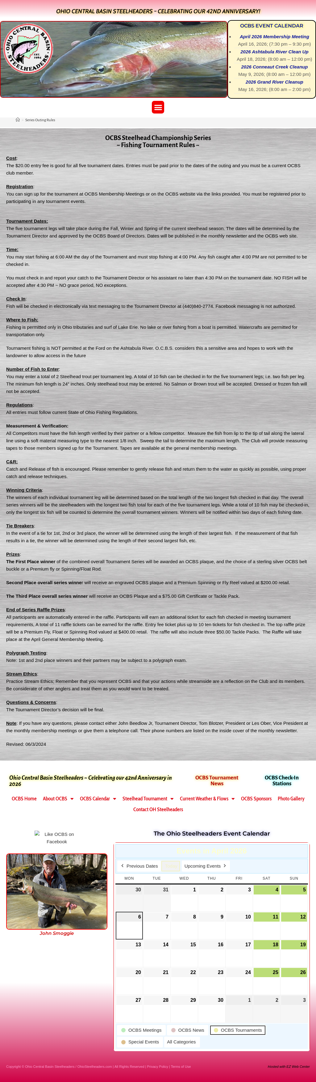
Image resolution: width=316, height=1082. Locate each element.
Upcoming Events (206, 866)
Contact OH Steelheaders (158, 809)
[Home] (18, 120)
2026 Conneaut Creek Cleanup (274, 66)
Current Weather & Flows (207, 798)
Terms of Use (181, 1066)
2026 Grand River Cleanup (274, 82)
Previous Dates (139, 866)
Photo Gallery (291, 798)
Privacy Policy (157, 1066)
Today (171, 865)
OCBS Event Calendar (271, 26)
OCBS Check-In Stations (282, 781)
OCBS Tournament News (216, 781)
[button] (158, 107)
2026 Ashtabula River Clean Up (275, 51)
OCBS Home (24, 798)
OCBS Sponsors (256, 798)
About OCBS (58, 798)
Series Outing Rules (40, 120)
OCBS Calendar (98, 798)
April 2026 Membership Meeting (274, 36)
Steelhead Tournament (148, 798)
